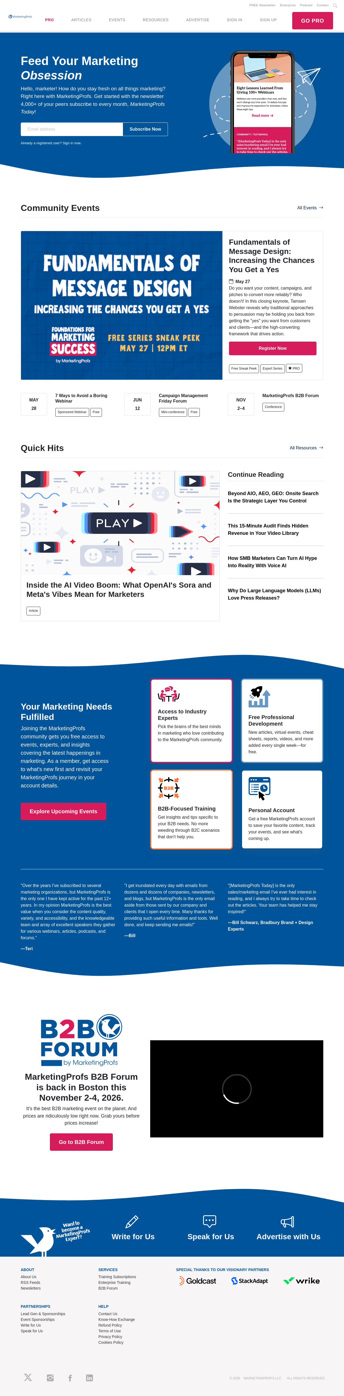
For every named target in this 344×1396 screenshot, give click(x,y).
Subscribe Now (145, 129)
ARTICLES (81, 20)
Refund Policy (110, 1325)
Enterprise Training (114, 1282)
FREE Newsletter (262, 5)
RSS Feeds (30, 1282)
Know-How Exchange (116, 1319)
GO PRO (312, 21)
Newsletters (31, 1288)
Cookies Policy (110, 1342)
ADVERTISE (197, 20)
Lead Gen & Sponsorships (43, 1314)
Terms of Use (109, 1331)
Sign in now (71, 143)
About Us (29, 1277)
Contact (323, 5)
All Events (310, 207)
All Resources (306, 448)
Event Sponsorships (38, 1319)
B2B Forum (108, 1288)
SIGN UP (268, 20)
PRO (49, 20)
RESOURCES (156, 20)
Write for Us (31, 1325)
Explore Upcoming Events (63, 811)
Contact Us (107, 1314)
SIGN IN (234, 20)
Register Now (272, 348)
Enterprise (288, 5)
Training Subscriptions (117, 1277)
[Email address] (72, 129)
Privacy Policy (110, 1336)
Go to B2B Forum (81, 1091)
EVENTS (117, 20)
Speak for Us (32, 1331)
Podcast (306, 5)
